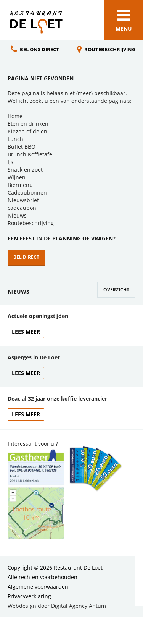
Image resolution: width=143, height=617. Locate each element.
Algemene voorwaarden (38, 586)
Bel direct (26, 257)
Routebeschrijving (109, 49)
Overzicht (116, 289)
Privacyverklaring (29, 596)
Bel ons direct (39, 49)
